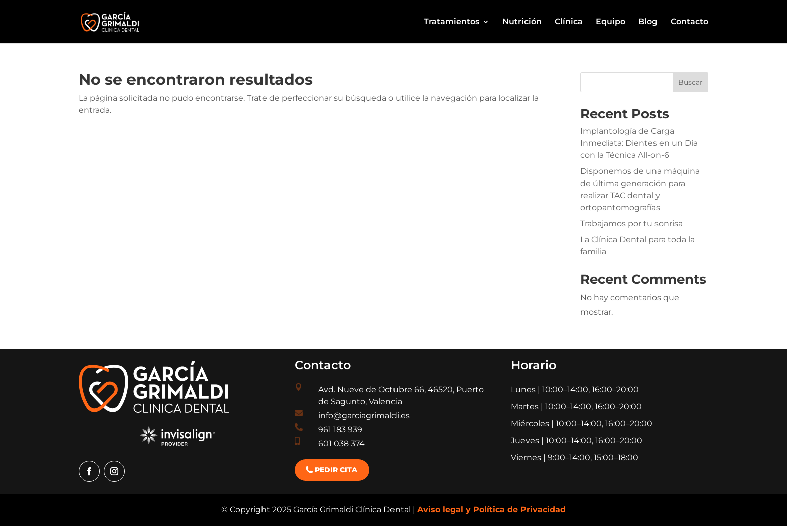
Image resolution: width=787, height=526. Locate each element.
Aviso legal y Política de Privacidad (491, 509)
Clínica (569, 22)
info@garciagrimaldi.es (364, 415)
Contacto (689, 22)
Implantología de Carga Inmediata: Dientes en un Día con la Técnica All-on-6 (639, 143)
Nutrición (522, 22)
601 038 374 (341, 443)
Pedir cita (336, 469)
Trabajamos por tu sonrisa (631, 223)
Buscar (690, 82)
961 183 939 (340, 429)
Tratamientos (451, 22)
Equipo (610, 22)
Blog (648, 22)
